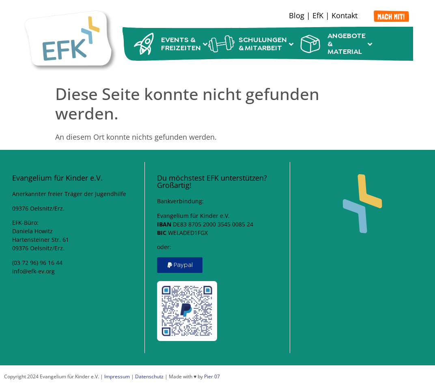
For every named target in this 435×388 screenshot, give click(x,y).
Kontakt (344, 15)
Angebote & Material (333, 44)
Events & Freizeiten (165, 44)
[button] (179, 265)
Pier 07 (212, 376)
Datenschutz (149, 376)
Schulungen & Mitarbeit (248, 44)
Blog (296, 15)
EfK (317, 15)
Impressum (117, 376)
